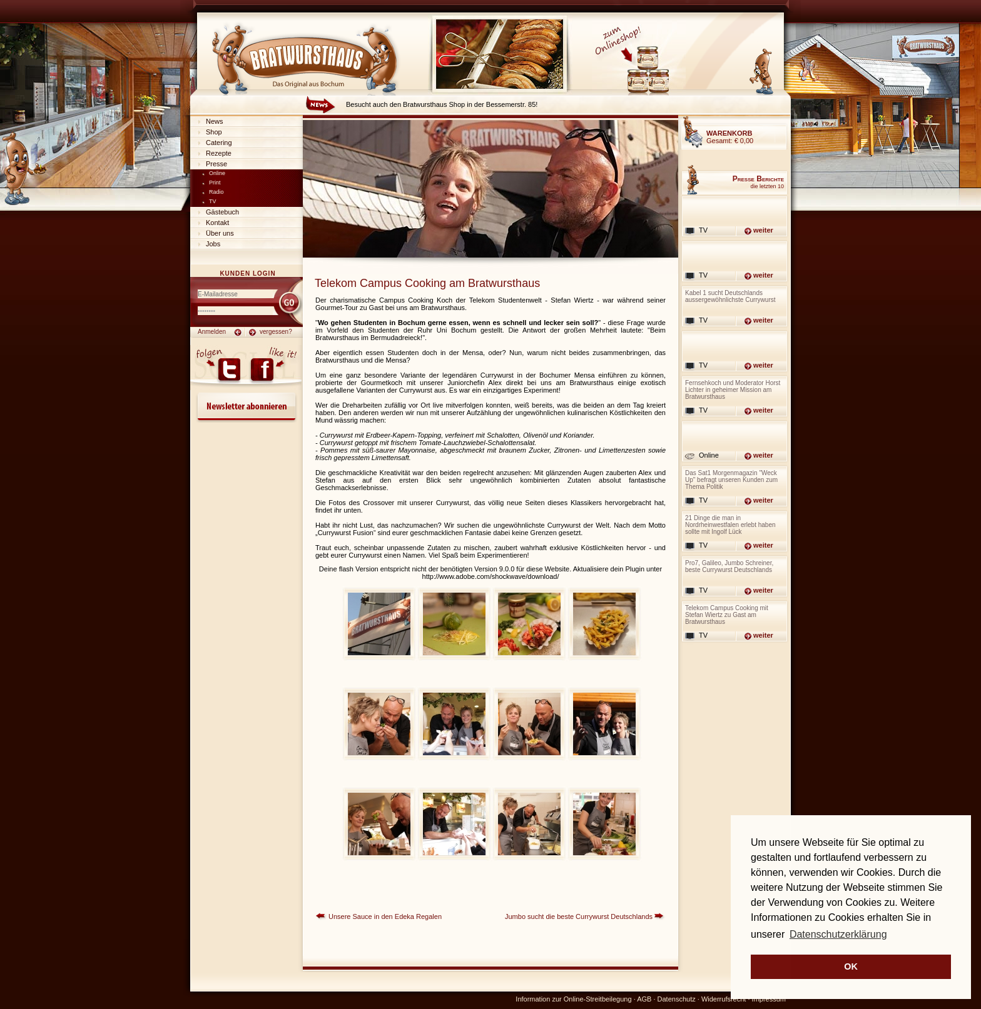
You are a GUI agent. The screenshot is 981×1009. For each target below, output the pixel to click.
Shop (214, 132)
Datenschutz (677, 999)
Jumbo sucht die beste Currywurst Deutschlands (579, 916)
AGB (644, 999)
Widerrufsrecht (723, 999)
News (214, 121)
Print (215, 182)
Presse (216, 164)
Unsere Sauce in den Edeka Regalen (385, 916)
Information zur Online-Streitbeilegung (573, 999)
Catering (219, 142)
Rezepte (218, 153)
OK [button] (851, 966)
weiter (763, 230)
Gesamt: (729, 136)
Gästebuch (222, 212)
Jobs (213, 244)
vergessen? (276, 331)
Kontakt (217, 222)
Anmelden (212, 331)
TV (212, 201)
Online (217, 173)
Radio (216, 192)
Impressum (769, 999)
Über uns (220, 233)
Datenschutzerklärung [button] (838, 934)
